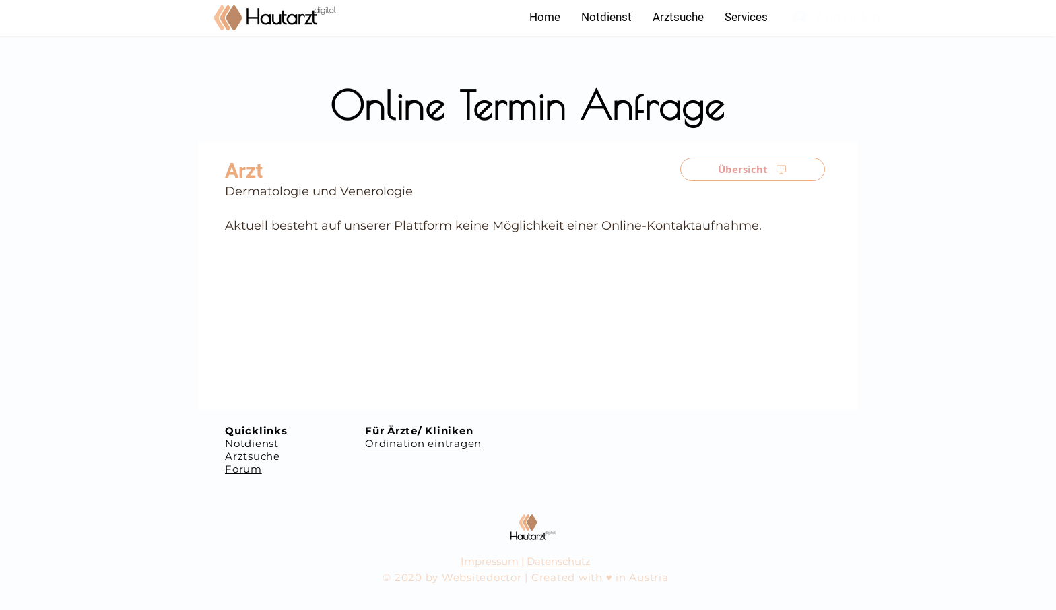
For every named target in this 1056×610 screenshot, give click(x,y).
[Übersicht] (752, 169)
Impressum (491, 561)
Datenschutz (559, 561)
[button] (746, 17)
